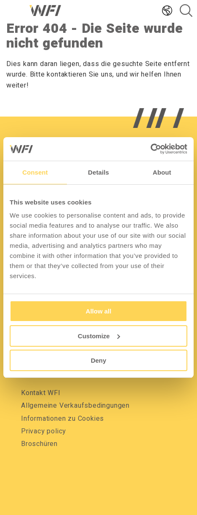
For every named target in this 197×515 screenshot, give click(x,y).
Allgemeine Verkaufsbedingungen (75, 406)
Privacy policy (43, 431)
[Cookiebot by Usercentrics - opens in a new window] (150, 148)
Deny (98, 360)
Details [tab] (98, 172)
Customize (99, 336)
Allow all (99, 311)
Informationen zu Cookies (62, 419)
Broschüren (39, 444)
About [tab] (162, 172)
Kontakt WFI (41, 393)
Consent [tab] (35, 172)
